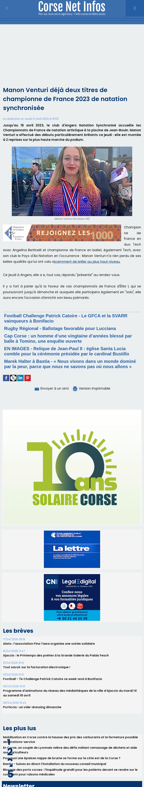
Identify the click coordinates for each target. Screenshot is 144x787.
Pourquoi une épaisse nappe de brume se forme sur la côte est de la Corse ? (61, 758)
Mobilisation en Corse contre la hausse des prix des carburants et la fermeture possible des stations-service (70, 739)
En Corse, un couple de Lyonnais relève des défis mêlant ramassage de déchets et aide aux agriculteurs (70, 750)
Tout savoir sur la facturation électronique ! (36, 667)
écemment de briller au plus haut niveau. (86, 261)
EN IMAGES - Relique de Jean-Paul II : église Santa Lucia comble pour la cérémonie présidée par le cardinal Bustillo (66, 351)
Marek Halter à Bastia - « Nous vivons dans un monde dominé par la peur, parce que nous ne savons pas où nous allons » (70, 364)
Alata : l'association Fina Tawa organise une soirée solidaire (49, 644)
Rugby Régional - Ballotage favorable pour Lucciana (60, 328)
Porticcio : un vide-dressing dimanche (32, 707)
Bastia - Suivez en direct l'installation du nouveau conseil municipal (54, 764)
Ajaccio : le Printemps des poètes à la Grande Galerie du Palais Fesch (56, 655)
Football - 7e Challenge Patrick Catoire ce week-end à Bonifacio (52, 679)
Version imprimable (91, 388)
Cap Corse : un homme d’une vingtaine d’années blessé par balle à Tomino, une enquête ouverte (68, 338)
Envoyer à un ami (51, 388)
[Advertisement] (72, 57)
